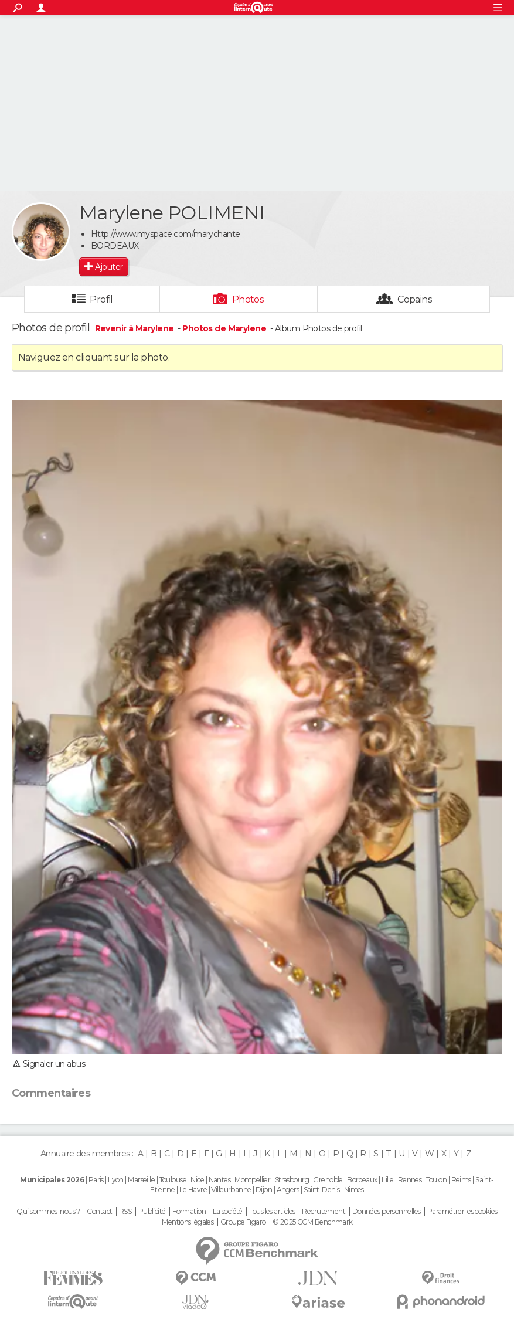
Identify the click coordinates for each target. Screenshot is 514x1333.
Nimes (354, 1189)
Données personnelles (386, 1211)
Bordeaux (362, 1179)
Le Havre (193, 1189)
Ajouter (108, 267)
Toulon (436, 1179)
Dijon (264, 1189)
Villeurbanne (231, 1189)
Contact (99, 1211)
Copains (414, 299)
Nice (197, 1179)
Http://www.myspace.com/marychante (165, 234)
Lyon (116, 1179)
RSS (125, 1211)
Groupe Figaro (243, 1222)
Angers (288, 1189)
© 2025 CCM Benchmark (313, 1222)
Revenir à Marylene (135, 328)
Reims (461, 1179)
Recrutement (323, 1211)
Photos (248, 299)
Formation (189, 1211)
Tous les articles (272, 1211)
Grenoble (328, 1179)
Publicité (152, 1211)
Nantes (220, 1179)
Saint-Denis (322, 1189)
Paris (96, 1179)
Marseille (141, 1179)
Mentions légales (187, 1222)
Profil (101, 299)
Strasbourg (292, 1179)
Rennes (410, 1179)
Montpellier (252, 1179)
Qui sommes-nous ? (48, 1211)
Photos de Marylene (224, 328)
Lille (387, 1179)
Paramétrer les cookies (462, 1211)
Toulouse (173, 1179)
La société (228, 1211)
